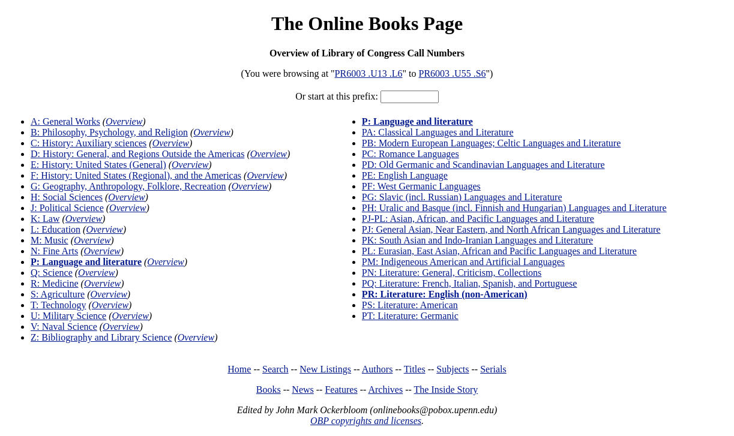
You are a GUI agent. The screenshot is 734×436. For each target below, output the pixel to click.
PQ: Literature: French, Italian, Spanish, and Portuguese (469, 283)
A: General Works (65, 121)
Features (341, 389)
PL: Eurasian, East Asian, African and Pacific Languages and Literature (499, 251)
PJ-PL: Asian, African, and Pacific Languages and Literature (478, 219)
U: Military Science (68, 316)
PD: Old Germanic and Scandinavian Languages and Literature (483, 165)
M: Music (49, 240)
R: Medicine (55, 283)
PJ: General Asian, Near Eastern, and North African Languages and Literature (511, 229)
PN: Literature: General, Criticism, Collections (451, 272)
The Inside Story (446, 389)
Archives (385, 389)
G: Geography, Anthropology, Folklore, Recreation (128, 186)
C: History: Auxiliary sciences (88, 143)
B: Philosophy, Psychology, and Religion (109, 132)
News (302, 389)
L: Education (55, 229)
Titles (415, 369)
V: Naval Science (64, 326)
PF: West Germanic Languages (421, 186)
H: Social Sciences (67, 197)
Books (268, 389)
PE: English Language (405, 175)
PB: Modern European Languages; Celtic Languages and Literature (491, 143)
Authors (377, 369)
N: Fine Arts (54, 251)
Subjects (452, 369)
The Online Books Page (367, 23)
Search (275, 369)
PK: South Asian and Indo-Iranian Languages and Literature (477, 240)
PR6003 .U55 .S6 (452, 73)
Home (239, 369)
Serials (493, 369)
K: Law (45, 219)
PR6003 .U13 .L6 (369, 73)
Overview (124, 121)
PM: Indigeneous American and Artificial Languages (463, 262)
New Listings (325, 369)
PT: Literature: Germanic (410, 316)
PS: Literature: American (410, 305)
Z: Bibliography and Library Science (101, 337)
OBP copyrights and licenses (365, 421)
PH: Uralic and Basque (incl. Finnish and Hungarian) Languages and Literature (514, 208)
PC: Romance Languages (410, 154)
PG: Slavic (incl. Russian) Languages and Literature (462, 197)
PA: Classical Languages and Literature (438, 132)
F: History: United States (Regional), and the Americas (136, 175)
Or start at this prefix (335, 96)
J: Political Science (67, 208)
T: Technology (58, 305)
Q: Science (52, 272)
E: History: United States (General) (98, 165)
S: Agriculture (58, 294)
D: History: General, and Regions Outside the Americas (137, 154)
